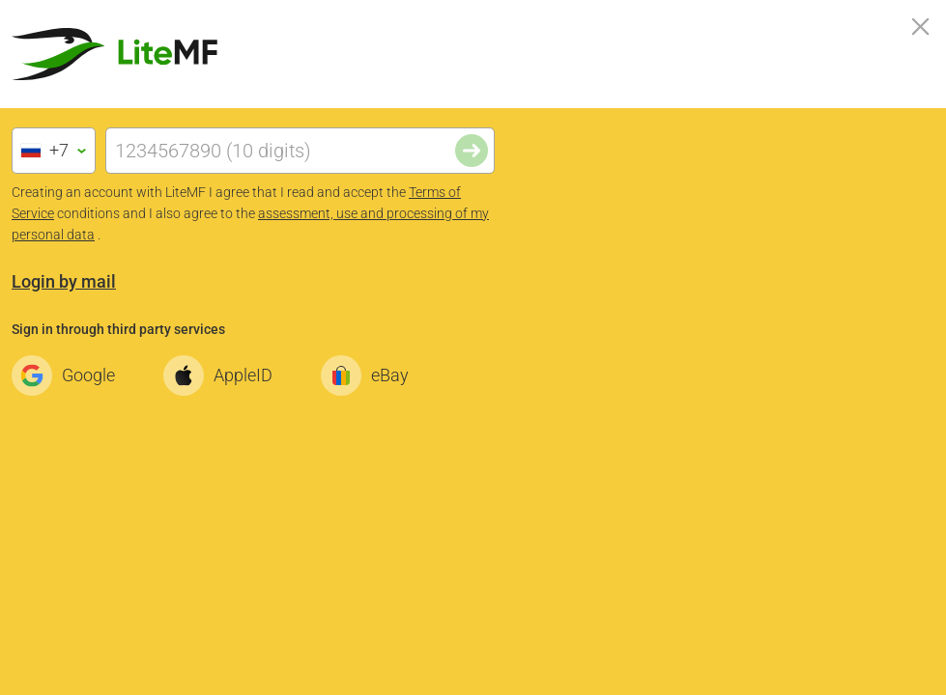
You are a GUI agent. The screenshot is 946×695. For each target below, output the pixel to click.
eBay (370, 375)
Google (68, 375)
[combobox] (54, 150)
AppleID (223, 375)
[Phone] (300, 150)
